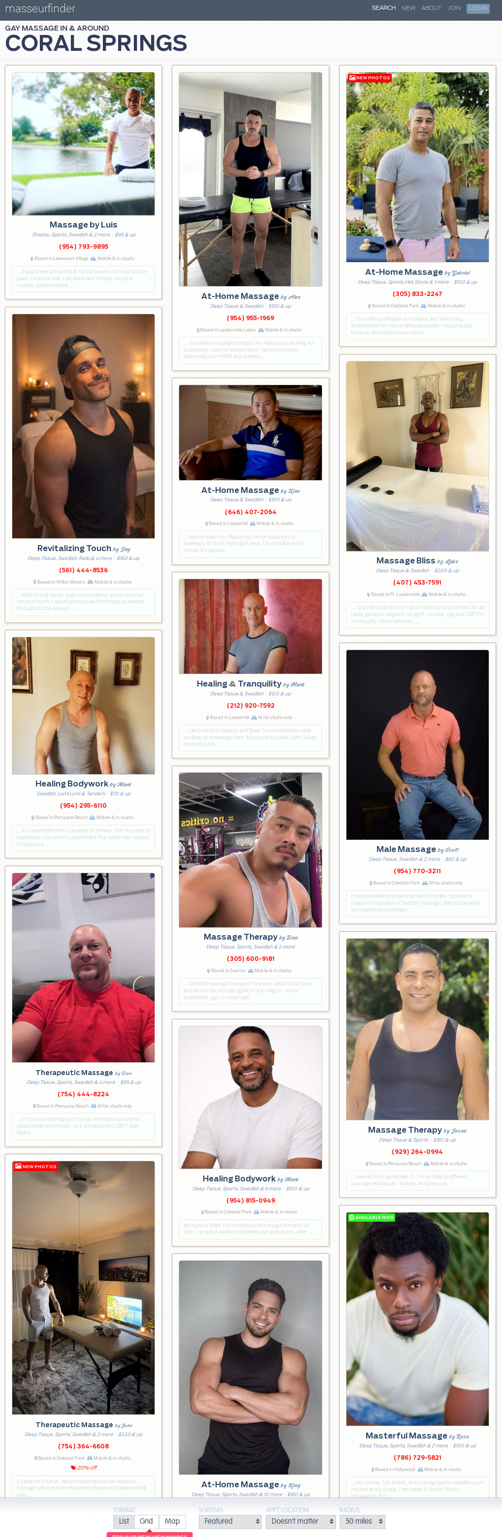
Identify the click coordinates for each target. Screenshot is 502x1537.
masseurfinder (40, 10)
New (408, 8)
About (431, 8)
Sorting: (211, 1510)
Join (454, 8)
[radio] (123, 1522)
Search (384, 8)
